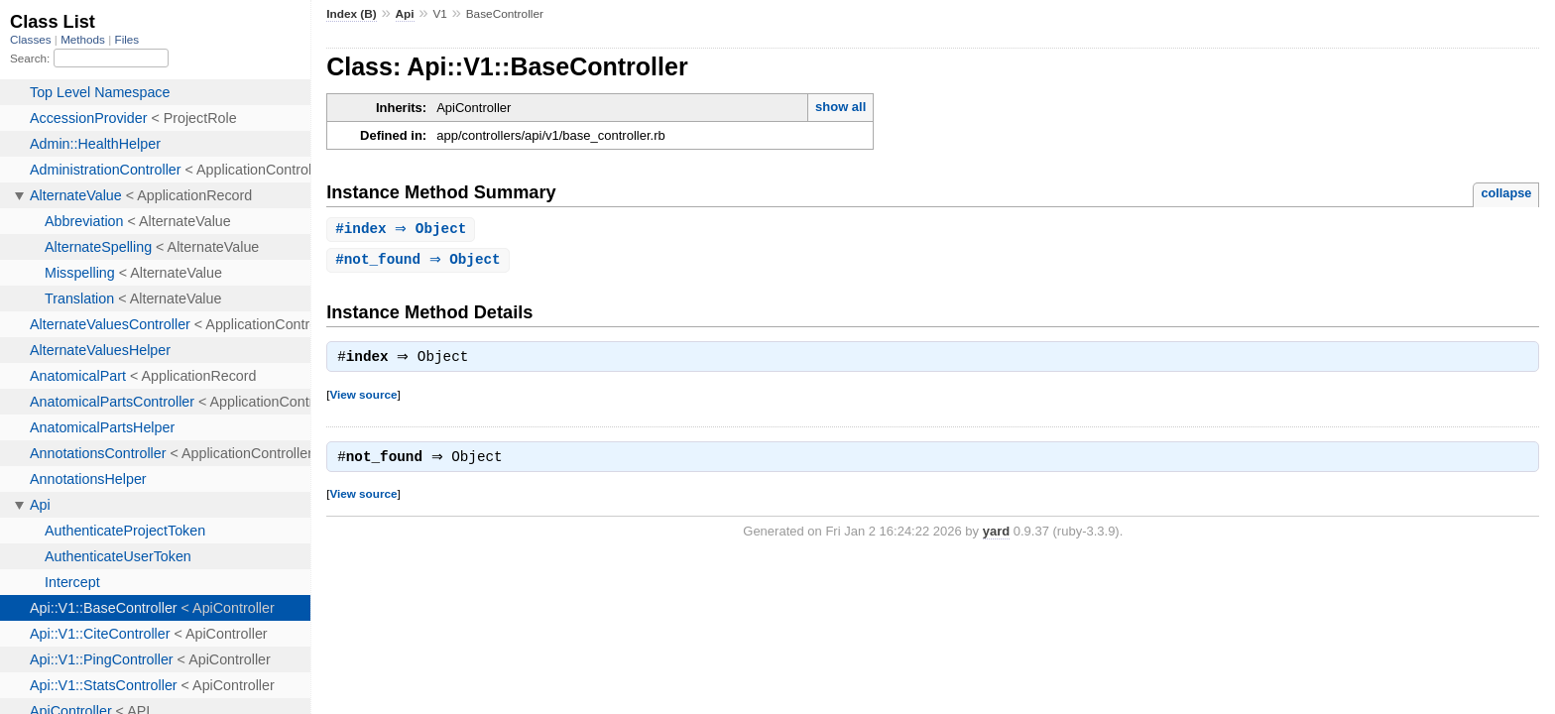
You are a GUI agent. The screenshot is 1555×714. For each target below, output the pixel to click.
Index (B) (351, 14)
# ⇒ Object (403, 229)
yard (996, 537)
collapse (1506, 192)
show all (840, 106)
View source (363, 398)
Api (405, 14)
